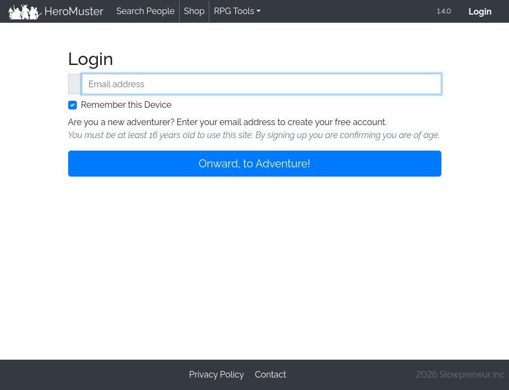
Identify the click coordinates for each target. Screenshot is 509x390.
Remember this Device (126, 105)
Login (484, 10)
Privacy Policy (216, 374)
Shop (194, 11)
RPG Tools (234, 11)
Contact (270, 374)
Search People (145, 11)
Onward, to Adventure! (254, 163)
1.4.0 (444, 11)
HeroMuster (56, 11)
